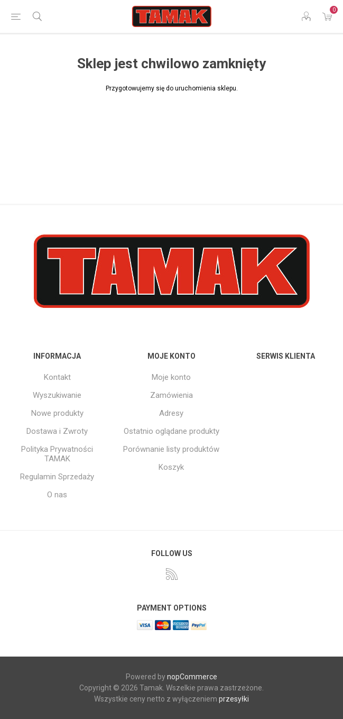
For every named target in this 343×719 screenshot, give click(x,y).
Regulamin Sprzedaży (57, 476)
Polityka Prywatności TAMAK (57, 453)
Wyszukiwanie (57, 395)
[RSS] (171, 574)
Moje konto (171, 377)
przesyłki (234, 699)
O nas (57, 494)
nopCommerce (192, 676)
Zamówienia (171, 395)
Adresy (171, 413)
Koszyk (171, 467)
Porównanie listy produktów (171, 449)
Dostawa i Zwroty (57, 431)
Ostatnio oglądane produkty (171, 431)
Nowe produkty (57, 413)
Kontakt (57, 377)
